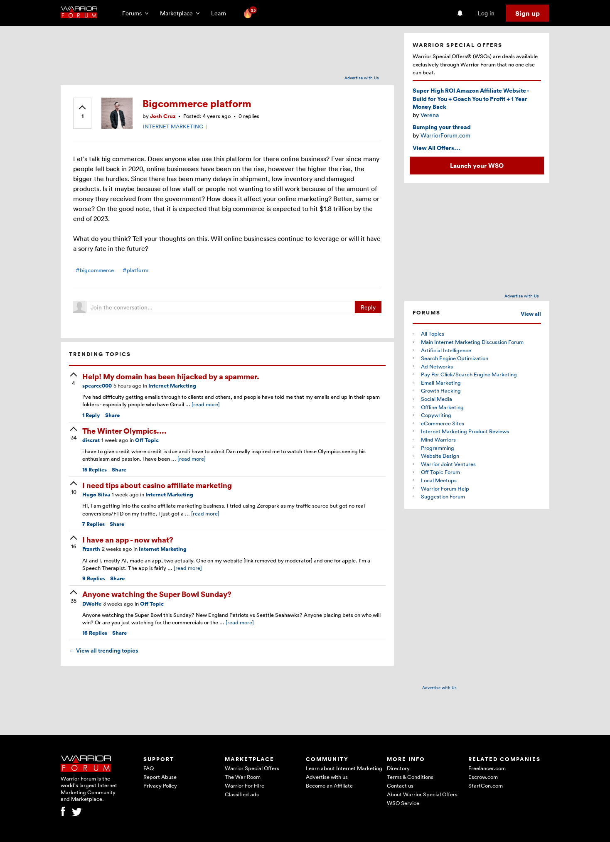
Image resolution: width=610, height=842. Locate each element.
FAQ (148, 768)
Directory (398, 768)
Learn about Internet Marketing (344, 768)
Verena (430, 115)
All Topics (432, 333)
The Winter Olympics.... (124, 430)
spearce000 (97, 386)
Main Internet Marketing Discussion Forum (472, 342)
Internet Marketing (172, 386)
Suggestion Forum (443, 496)
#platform (135, 270)
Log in (486, 13)
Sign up (527, 13)
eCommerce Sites (442, 423)
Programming (437, 448)
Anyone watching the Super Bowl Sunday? (156, 594)
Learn (221, 13)
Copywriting (436, 415)
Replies (94, 470)
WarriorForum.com (445, 135)
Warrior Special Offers (252, 768)
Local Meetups (439, 480)
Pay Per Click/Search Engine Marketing (469, 374)
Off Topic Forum (440, 472)
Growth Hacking (441, 390)
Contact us (400, 785)
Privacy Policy (160, 785)
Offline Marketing (442, 407)
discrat (91, 440)
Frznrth (91, 549)
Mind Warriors (438, 439)
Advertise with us (327, 777)
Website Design (440, 455)
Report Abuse (160, 777)
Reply (368, 307)
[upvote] (82, 112)
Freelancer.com (487, 768)
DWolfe (91, 604)
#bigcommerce (95, 270)
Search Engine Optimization (454, 358)
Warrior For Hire (244, 785)
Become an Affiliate (329, 785)
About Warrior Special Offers (422, 794)
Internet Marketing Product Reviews (465, 431)
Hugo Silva (96, 494)
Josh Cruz (162, 116)
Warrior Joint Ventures (448, 464)
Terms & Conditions (410, 777)
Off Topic (147, 440)
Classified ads (242, 794)
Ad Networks (437, 366)
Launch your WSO (477, 165)
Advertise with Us (361, 78)
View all (531, 314)
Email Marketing (441, 382)
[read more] (206, 404)
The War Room (243, 777)
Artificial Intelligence (446, 350)
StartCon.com (485, 785)
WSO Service (403, 803)
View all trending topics (103, 650)
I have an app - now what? (127, 539)
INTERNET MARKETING (173, 126)
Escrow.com (483, 777)
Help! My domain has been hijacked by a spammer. (170, 376)
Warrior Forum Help (445, 488)
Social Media (436, 399)
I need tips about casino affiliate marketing (157, 485)
